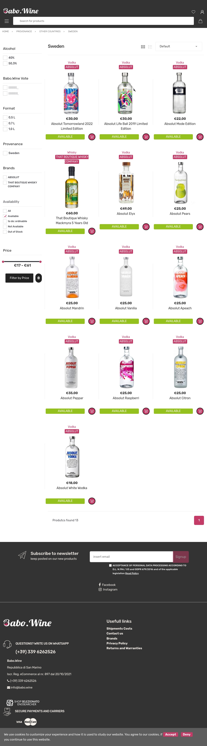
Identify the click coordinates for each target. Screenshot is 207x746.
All (9, 211)
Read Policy (132, 573)
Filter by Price (19, 278)
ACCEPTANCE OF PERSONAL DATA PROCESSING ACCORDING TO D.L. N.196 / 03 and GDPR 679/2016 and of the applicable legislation (149, 569)
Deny (187, 734)
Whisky (71, 152)
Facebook (107, 585)
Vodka (72, 62)
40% (11, 58)
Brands (112, 638)
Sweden (13, 153)
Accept (170, 734)
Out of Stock (15, 231)
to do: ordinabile (17, 221)
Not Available (15, 226)
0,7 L (11, 123)
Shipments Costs (119, 628)
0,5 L (11, 117)
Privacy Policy (117, 643)
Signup (180, 557)
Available (13, 216)
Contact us (115, 633)
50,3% (12, 63)
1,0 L (11, 129)
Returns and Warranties (124, 648)
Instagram (108, 589)
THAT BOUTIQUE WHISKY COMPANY (22, 184)
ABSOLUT (13, 177)
